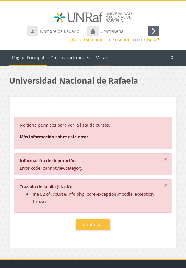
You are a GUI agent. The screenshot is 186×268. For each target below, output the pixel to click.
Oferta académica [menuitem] (68, 57)
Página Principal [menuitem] (28, 57)
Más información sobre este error (54, 137)
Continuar (93, 224)
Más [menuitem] (100, 57)
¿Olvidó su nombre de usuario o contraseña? (114, 39)
